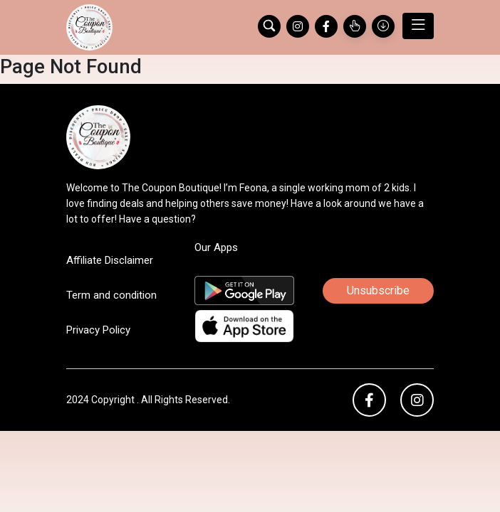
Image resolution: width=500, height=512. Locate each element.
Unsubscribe (378, 290)
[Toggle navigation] (418, 26)
